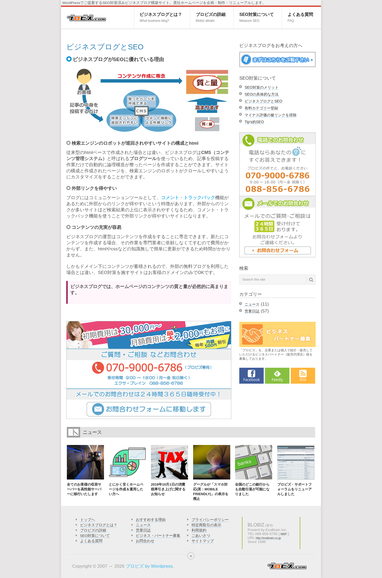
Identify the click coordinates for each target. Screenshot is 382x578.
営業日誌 (252, 311)
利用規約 (199, 530)
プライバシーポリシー (210, 520)
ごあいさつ (201, 536)
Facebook (251, 379)
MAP (284, 534)
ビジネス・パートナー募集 (158, 536)
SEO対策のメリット (262, 87)
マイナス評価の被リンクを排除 (271, 115)
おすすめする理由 (151, 520)
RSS (303, 379)
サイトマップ (203, 541)
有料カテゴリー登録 (261, 108)
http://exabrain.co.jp (268, 538)
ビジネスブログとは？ (161, 17)
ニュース (252, 304)
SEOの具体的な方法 (262, 94)
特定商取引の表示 (206, 525)
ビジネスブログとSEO (263, 101)
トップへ (87, 520)
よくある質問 (300, 17)
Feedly (277, 379)
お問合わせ (145, 541)
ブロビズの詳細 (210, 17)
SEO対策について (256, 17)
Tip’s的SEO (254, 122)
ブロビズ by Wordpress (149, 566)
